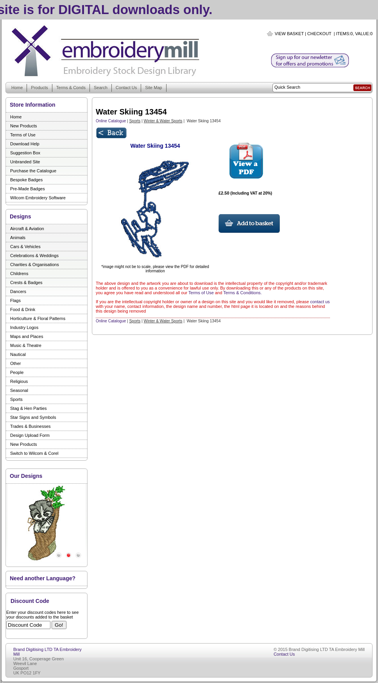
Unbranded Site (25, 161)
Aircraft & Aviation (27, 228)
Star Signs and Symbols (33, 417)
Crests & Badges (26, 282)
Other (15, 363)
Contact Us (126, 87)
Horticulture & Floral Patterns (37, 318)
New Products (23, 125)
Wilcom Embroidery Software (38, 197)
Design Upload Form (30, 435)
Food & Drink (22, 309)
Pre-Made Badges (27, 188)
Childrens (19, 273)
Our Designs (26, 476)
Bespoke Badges (26, 179)
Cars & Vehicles (25, 246)
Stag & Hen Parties (28, 408)
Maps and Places (26, 336)
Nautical (18, 354)
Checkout (319, 33)
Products (39, 87)
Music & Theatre (25, 345)
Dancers (18, 291)
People (16, 372)
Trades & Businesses (30, 426)
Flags (15, 300)
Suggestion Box (25, 152)
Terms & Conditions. (242, 292)
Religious (19, 381)
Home (17, 87)
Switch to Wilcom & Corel (34, 453)
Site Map (153, 87)
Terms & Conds (71, 87)
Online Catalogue (111, 121)
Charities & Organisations (34, 264)
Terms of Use (23, 134)
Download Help (24, 143)
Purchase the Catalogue (33, 170)
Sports (16, 399)
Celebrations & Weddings (34, 255)
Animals (17, 237)
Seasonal (19, 390)
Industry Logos (24, 327)
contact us (320, 301)
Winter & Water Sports (163, 121)
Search (100, 87)
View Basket (289, 33)
